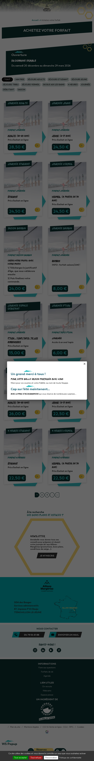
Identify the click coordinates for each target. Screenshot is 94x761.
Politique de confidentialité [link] (70, 758)
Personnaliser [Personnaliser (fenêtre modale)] (51, 757)
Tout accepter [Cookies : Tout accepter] (20, 757)
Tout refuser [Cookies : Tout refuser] (35, 757)
